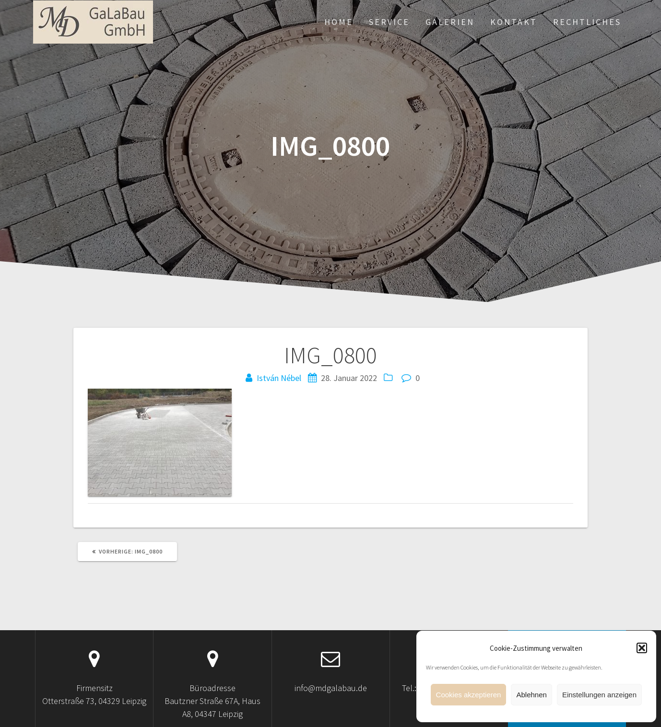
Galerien (449, 21)
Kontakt (513, 21)
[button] (642, 648)
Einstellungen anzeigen (599, 695)
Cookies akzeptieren (468, 695)
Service (389, 21)
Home (338, 21)
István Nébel (279, 377)
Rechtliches (587, 21)
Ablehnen (531, 695)
